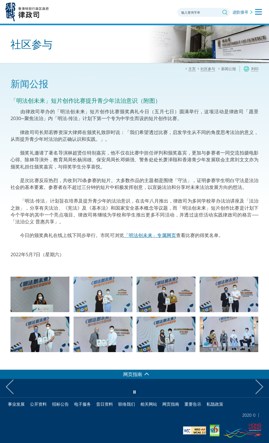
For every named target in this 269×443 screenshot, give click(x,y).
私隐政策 (214, 404)
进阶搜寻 (240, 12)
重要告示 (192, 404)
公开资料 (38, 404)
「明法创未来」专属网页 (150, 235)
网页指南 (170, 404)
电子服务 (82, 404)
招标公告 (60, 404)
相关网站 (148, 404)
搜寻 (224, 12)
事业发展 (16, 404)
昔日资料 (104, 404)
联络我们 (126, 404)
